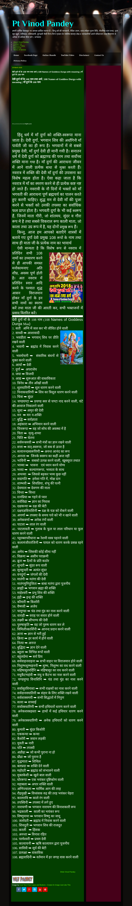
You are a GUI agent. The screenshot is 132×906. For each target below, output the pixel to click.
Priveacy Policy (19, 46)
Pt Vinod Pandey (42, 23)
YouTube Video (67, 55)
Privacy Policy (20, 61)
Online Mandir (49, 55)
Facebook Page (30, 55)
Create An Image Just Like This (59, 885)
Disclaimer (17, 48)
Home (16, 55)
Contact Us (17, 44)
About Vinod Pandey (21, 42)
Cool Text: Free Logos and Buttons (33, 885)
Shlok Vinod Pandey (67, 872)
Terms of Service (19, 50)
